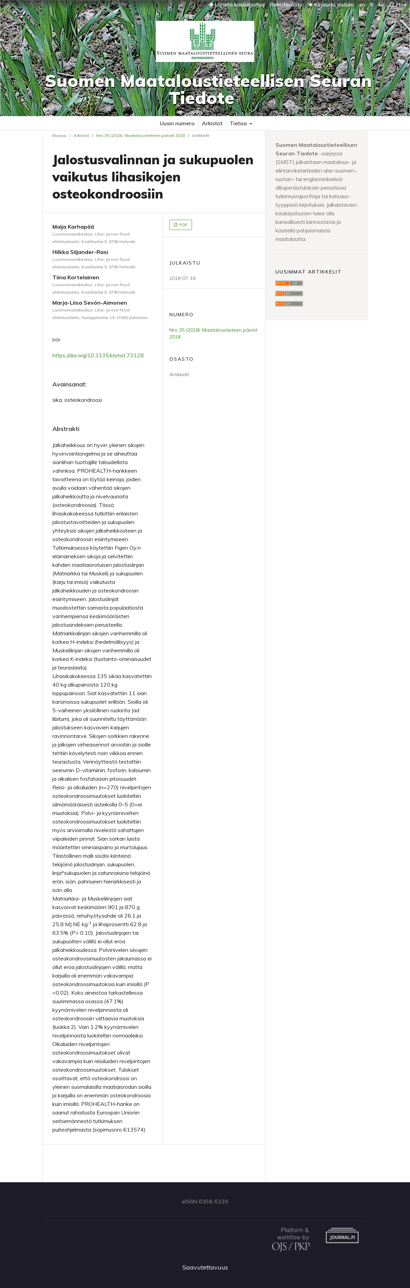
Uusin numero (177, 123)
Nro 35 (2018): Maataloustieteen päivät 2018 (140, 135)
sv (381, 4)
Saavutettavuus (205, 1267)
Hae (398, 4)
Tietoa (239, 123)
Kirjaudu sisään (331, 4)
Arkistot (212, 123)
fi (371, 4)
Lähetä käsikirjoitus (237, 4)
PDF (183, 224)
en (362, 4)
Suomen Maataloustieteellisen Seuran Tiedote (208, 89)
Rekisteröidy (286, 4)
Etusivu (59, 135)
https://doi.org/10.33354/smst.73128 (98, 355)
